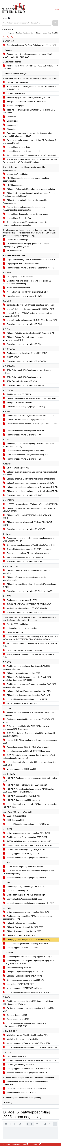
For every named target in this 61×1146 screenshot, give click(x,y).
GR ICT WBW (11, 357)
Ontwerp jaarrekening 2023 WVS (18, 1065)
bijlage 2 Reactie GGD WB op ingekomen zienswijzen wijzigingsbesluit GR (27, 314)
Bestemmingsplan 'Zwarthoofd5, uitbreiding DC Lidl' (26, 98)
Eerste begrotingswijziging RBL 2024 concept (24, 895)
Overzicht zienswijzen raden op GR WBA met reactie (27, 549)
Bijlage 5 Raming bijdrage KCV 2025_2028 (23, 927)
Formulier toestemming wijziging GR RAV (22, 435)
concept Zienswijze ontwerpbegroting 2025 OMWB (26, 858)
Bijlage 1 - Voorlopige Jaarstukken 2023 (21, 673)
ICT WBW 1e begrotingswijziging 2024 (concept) (25, 785)
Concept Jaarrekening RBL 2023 (18, 891)
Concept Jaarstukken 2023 (16, 1019)
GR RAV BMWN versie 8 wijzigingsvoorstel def (24, 420)
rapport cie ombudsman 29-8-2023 (19, 1093)
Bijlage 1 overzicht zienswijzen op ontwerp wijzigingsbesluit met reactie (30, 473)
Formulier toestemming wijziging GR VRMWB (24, 529)
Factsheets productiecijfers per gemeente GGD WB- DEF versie (28, 720)
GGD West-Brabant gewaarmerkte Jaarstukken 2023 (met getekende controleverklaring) (29, 756)
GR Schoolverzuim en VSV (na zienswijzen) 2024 (25, 455)
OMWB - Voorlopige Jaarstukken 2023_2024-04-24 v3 (27, 845)
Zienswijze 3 (10, 125)
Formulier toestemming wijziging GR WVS (22, 612)
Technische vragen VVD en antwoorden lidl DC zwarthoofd (29, 155)
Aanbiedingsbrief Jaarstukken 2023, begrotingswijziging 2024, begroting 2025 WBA (28, 1002)
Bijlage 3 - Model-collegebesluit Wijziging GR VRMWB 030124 (27, 523)
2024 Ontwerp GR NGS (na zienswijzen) (22, 377)
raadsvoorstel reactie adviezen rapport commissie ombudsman (25, 1083)
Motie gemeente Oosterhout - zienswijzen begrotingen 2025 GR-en (29, 655)
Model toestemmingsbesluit (16, 288)
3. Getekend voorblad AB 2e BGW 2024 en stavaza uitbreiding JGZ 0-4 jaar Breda (26, 727)
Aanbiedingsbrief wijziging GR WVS (20, 600)
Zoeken (4, 18)
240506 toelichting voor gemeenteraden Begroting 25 (27, 841)
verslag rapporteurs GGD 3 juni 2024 (20, 769)
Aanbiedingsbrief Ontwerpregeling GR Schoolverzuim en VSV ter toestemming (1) (28, 445)
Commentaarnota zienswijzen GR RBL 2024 (23, 451)
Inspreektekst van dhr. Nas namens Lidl (21, 151)
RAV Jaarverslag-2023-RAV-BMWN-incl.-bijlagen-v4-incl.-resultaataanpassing (29, 872)
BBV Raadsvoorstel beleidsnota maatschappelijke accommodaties (26, 179)
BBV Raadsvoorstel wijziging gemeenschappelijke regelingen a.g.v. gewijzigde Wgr (26, 245)
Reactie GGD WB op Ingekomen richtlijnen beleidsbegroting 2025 (30, 741)
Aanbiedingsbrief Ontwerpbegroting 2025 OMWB (25, 837)
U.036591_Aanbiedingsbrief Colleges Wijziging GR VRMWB (30, 504)
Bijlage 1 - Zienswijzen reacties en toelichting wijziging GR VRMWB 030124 (29, 509)
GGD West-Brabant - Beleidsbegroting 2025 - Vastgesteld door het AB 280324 (29, 734)
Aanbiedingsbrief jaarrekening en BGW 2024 (23, 887)
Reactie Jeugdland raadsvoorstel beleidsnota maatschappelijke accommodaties (24, 208)
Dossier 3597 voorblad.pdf (16, 240)
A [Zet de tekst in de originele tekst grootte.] (3, 37)
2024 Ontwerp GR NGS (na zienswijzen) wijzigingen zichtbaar (27, 371)
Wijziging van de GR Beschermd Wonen (22, 264)
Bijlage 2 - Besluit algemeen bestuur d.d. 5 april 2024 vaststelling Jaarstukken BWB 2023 (27, 678)
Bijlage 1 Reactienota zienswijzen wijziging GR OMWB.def (29, 398)
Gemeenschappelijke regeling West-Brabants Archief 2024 (29, 545)
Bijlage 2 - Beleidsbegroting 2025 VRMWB (23, 976)
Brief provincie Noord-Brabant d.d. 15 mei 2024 (24, 102)
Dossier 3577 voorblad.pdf (16, 82)
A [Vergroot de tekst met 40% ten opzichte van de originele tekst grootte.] (12, 36)
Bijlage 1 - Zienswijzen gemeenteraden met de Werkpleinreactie (24, 578)
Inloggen (36, 1144)
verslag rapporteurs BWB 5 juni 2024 (20, 703)
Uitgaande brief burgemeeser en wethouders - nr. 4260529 (29, 260)
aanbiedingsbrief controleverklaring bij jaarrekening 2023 (28, 957)
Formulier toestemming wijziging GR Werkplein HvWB (27, 591)
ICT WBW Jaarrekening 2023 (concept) (21, 800)
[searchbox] (26, 23)
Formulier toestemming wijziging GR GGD (22, 324)
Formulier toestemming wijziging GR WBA (22, 561)
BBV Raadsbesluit (12, 185)
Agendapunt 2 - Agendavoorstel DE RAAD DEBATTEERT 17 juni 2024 (30, 67)
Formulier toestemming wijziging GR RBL (22, 459)
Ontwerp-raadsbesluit (14, 93)
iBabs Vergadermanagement (16, 1144)
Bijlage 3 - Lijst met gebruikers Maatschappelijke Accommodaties (25, 201)
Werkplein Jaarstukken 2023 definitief (20, 1039)
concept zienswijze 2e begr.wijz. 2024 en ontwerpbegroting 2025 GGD (29, 763)
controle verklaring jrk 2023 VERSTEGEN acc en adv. (27, 751)
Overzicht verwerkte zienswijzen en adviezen (23, 431)
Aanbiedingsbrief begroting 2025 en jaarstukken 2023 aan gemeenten (29, 713)
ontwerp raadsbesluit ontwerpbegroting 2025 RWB (26, 912)
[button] (55, 23)
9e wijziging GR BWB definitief (18, 277)
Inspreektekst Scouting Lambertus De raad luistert (25, 214)
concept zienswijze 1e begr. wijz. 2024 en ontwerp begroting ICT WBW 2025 (30, 805)
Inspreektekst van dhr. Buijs (16, 147)
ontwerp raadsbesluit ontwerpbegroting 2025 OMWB (26, 833)
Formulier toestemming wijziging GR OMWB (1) (24, 407)
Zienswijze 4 (10, 129)
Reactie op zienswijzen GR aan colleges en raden (26, 553)
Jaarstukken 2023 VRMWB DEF (18, 984)
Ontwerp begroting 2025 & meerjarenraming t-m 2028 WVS (29, 1060)
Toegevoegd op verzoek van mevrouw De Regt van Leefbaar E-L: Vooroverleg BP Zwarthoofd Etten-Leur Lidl (30, 160)
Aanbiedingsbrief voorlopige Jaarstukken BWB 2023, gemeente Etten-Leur (27, 667)
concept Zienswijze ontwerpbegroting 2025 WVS (25, 1073)
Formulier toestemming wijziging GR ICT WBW (24, 361)
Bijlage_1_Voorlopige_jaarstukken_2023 (22, 931)
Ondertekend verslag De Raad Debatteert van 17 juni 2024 (29, 45)
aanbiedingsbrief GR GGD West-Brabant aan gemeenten (28, 305)
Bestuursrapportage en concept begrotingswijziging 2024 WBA (28, 1009)
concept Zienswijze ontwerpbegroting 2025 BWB (25, 699)
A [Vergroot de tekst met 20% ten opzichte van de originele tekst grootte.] (8, 37)
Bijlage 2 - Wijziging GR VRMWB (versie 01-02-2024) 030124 (27, 516)
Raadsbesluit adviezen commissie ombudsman (24, 1089)
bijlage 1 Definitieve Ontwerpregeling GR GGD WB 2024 (28, 309)
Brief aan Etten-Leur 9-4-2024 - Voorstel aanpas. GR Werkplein (26, 571)
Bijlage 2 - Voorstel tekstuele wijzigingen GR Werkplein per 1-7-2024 (29, 585)
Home (5, 33)
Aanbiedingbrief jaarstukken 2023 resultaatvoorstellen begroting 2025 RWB (27, 917)
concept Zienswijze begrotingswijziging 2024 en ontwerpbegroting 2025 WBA (25, 1024)
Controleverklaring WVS (15, 1056)
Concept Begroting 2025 (15, 1015)
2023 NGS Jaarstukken (14, 816)
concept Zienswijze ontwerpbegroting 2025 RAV (25, 878)
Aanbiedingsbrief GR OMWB (17, 394)
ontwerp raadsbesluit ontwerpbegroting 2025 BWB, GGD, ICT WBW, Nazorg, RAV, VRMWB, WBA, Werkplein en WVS (30, 637)
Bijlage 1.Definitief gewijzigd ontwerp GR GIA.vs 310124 (28, 333)
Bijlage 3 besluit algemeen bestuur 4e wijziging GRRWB (28, 483)
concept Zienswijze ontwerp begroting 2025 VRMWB (27, 992)
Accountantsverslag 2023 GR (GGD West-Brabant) (26, 747)
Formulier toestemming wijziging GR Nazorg (23, 385)
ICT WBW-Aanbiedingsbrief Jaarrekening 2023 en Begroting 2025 (30, 779)
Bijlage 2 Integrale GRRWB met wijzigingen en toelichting (29, 479)
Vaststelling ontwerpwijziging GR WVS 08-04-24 (25, 608)
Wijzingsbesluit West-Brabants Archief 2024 (23, 557)
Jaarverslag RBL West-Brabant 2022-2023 (22, 899)
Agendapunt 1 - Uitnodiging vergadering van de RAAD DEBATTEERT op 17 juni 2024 (27, 55)
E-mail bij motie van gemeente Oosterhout (22, 650)
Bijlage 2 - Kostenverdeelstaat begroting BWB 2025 (26, 695)
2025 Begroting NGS (13, 820)
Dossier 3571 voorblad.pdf (16, 174)
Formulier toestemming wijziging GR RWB (22, 495)
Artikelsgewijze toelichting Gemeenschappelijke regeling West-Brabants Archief (28, 539)
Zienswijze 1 (10, 117)
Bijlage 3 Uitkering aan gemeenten (19, 923)
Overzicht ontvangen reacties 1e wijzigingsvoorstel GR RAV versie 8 (30, 425)
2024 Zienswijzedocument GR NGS (20, 381)
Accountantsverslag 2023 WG (17, 968)
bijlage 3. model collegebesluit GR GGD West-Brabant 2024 (30, 320)
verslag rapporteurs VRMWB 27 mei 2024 (22, 988)
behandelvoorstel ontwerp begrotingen (21, 628)
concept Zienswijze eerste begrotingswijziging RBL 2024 (28, 903)
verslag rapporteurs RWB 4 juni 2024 (20, 948)
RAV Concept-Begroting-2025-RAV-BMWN (23, 867)
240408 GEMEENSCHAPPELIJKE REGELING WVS (27, 604)
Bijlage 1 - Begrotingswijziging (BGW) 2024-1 (24, 972)
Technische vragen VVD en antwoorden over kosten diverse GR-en (30, 644)
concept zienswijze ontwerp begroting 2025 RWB (25, 944)
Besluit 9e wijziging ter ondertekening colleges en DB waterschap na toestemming (27, 282)
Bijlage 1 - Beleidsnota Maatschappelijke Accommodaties (29, 189)
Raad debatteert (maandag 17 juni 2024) (29, 33)
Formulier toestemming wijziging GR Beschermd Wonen (28, 268)
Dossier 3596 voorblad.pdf (16, 624)
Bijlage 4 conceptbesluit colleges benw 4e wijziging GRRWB (30, 487)
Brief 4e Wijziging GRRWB (16, 468)
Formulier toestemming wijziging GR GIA (22, 344)
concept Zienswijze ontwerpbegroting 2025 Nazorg (26, 824)
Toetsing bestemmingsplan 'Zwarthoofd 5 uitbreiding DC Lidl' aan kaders (30, 111)
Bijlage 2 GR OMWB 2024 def (17, 403)
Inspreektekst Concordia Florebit (18, 218)
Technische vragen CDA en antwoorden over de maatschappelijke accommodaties (25, 223)
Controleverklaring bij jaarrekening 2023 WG (23, 980)
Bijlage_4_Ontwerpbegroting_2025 (19, 935)
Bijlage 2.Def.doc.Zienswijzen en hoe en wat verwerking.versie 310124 (23, 338)
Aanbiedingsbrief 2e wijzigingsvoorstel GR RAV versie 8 (28, 416)
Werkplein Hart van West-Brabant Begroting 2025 (25, 1035)
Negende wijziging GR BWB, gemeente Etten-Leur (26, 292)
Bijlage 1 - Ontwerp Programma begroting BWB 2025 (27, 691)
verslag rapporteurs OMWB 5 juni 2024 (21, 854)
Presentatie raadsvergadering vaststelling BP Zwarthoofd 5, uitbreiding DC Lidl (29, 141)
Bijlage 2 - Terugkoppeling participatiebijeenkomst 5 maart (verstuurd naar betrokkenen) (29, 194)
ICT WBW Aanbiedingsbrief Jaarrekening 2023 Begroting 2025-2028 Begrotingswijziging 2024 (28, 790)
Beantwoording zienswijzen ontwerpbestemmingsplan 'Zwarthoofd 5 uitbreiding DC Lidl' (27, 134)
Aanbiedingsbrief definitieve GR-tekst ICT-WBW (25, 353)
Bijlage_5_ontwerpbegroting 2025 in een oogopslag (26, 939)
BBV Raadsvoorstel (13, 632)
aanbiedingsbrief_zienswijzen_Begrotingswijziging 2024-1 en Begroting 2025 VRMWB (29, 962)
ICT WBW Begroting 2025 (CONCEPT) (21, 796)
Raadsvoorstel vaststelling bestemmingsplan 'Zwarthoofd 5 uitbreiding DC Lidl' (29, 87)
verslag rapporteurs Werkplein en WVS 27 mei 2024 (26, 1043)
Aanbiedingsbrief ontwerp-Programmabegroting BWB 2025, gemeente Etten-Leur (29, 685)
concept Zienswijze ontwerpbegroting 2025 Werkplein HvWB (30, 1047)
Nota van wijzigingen (13, 106)
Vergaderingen (12, 33)
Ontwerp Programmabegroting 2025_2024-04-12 (25, 850)
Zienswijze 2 (10, 121)
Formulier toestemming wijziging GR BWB (22, 296)
